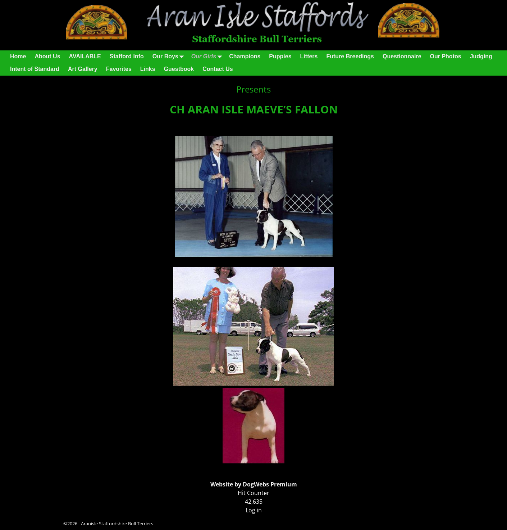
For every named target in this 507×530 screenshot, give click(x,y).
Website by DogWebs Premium (253, 484)
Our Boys (169, 56)
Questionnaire (402, 56)
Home (18, 56)
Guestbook (179, 69)
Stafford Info (127, 56)
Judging (481, 56)
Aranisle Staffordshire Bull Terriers (117, 523)
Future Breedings (350, 56)
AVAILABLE (85, 56)
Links (147, 69)
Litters (309, 56)
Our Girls (208, 56)
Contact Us (217, 69)
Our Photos (445, 56)
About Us (47, 56)
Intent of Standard (34, 69)
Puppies (280, 56)
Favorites (119, 69)
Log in (254, 510)
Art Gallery (82, 69)
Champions (244, 56)
